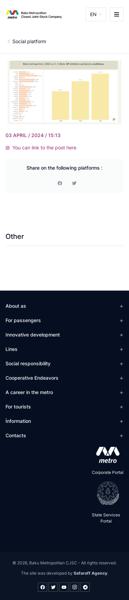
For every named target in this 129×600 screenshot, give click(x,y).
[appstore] (106, 455)
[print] (74, 182)
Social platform (29, 41)
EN (93, 14)
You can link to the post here (41, 147)
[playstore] (106, 493)
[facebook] (59, 182)
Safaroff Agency (90, 573)
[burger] (116, 14)
